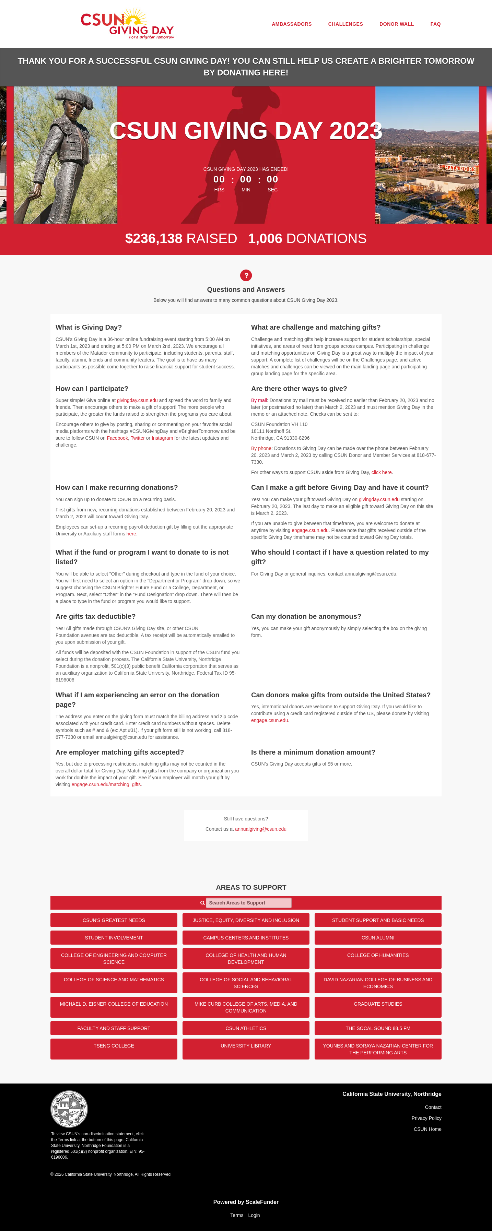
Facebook (117, 438)
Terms (236, 1215)
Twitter (138, 438)
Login (254, 1215)
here (131, 533)
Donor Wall (396, 24)
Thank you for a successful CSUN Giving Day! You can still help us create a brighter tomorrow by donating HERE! (245, 66)
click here (382, 472)
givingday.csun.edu (137, 400)
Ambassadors (292, 24)
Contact (433, 1107)
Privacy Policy (427, 1118)
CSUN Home (428, 1129)
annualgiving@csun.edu (260, 829)
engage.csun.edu (310, 530)
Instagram (162, 438)
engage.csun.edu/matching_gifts (106, 784)
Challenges (345, 24)
